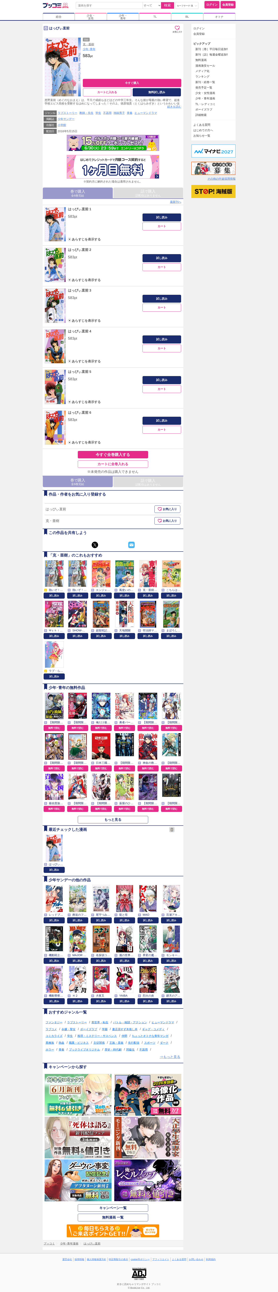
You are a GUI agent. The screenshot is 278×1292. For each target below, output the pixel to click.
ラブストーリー (67, 112)
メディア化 (202, 71)
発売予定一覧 (203, 87)
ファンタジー (54, 1022)
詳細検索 (201, 115)
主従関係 (99, 1042)
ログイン (211, 4)
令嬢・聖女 (69, 1029)
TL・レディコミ (205, 104)
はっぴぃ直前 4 (79, 331)
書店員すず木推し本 (124, 1029)
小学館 (62, 125)
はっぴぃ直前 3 (79, 290)
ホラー (50, 1049)
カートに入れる (107, 92)
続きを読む (174, 106)
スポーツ (149, 1042)
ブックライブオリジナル (84, 1049)
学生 (98, 112)
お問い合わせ (196, 1259)
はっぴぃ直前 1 (79, 209)
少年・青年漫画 (205, 98)
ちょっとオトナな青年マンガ (150, 1036)
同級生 (130, 1049)
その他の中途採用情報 (221, 178)
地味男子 (119, 112)
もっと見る (112, 820)
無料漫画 (201, 60)
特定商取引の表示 (118, 1259)
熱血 (61, 1042)
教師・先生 (86, 112)
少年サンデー (66, 119)
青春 (129, 112)
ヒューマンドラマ (145, 112)
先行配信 (133, 1042)
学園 (105, 1029)
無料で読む (54, 728)
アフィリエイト (160, 1259)
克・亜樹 (88, 44)
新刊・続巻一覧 (205, 82)
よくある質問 (201, 124)
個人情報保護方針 (96, 1259)
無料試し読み (156, 92)
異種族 (50, 1042)
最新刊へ (175, 201)
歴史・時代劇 (113, 1049)
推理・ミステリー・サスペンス (97, 1036)
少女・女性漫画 (205, 93)
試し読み (161, 217)
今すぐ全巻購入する (113, 455)
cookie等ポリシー (140, 1259)
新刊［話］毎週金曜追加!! (211, 54)
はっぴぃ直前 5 (79, 372)
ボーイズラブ (88, 1029)
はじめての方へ (203, 130)
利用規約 (211, 1259)
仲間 (124, 1036)
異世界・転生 (99, 1022)
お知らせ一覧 (201, 135)
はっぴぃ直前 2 (79, 250)
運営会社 (67, 1259)
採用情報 (79, 1259)
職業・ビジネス (79, 1042)
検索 (167, 5)
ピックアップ (201, 43)
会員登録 (228, 4)
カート (162, 226)
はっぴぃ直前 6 (79, 413)
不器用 (107, 112)
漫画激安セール (205, 65)
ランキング (202, 76)
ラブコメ (51, 1029)
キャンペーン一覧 (113, 1208)
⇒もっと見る (170, 1057)
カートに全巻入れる (112, 464)
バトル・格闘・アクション (130, 1022)
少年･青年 (89, 49)
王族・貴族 (116, 1042)
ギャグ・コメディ (153, 1029)
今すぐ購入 (132, 83)
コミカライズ (54, 1036)
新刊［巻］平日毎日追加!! (211, 49)
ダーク (164, 1042)
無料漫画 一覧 (113, 1218)
